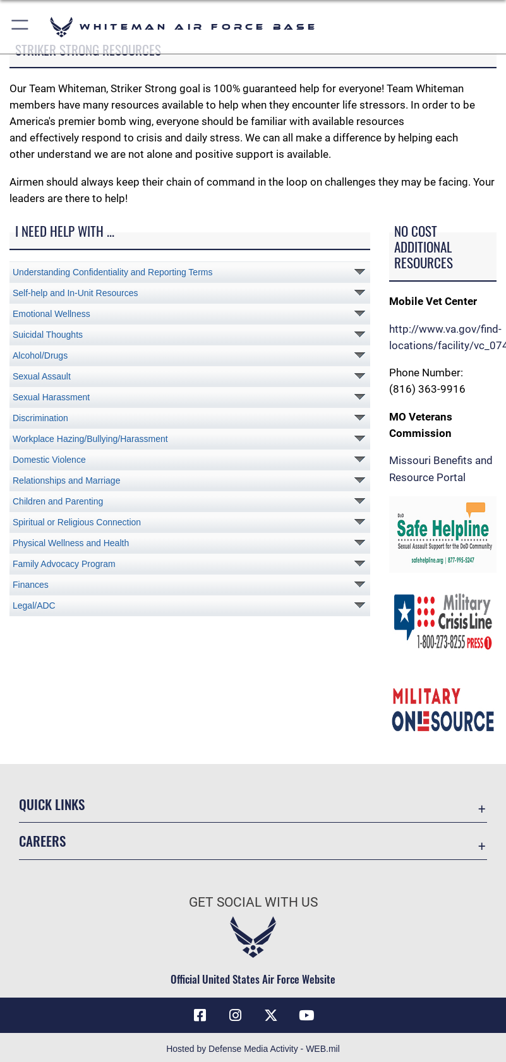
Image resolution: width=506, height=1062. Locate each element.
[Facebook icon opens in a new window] (199, 1015)
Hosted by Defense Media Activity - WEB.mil (253, 1049)
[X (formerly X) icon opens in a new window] (271, 1015)
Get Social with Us (253, 902)
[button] (20, 27)
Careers (42, 840)
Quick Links (52, 804)
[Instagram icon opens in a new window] (235, 1015)
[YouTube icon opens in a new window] (306, 1015)
